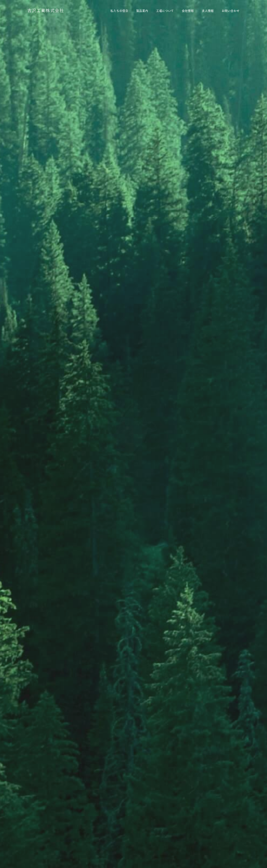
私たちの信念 (119, 10)
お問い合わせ (230, 10)
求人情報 (208, 10)
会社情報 (188, 10)
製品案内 (142, 10)
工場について (165, 10)
